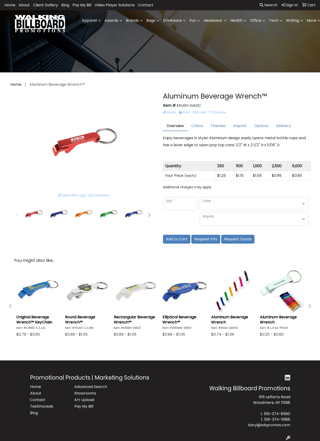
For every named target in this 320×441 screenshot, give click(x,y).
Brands (132, 20)
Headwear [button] (213, 20)
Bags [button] (150, 20)
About (24, 5)
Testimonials (41, 406)
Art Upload (84, 399)
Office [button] (255, 20)
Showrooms (85, 393)
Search (268, 5)
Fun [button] (192, 20)
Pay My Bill (81, 5)
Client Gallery (45, 5)
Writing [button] (292, 20)
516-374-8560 (277, 413)
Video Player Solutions (115, 5)
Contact (145, 5)
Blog (65, 5)
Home (9, 5)
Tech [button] (273, 20)
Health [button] (236, 20)
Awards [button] (111, 20)
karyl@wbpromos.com (269, 425)
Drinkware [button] (172, 20)
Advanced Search (90, 386)
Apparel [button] (89, 20)
